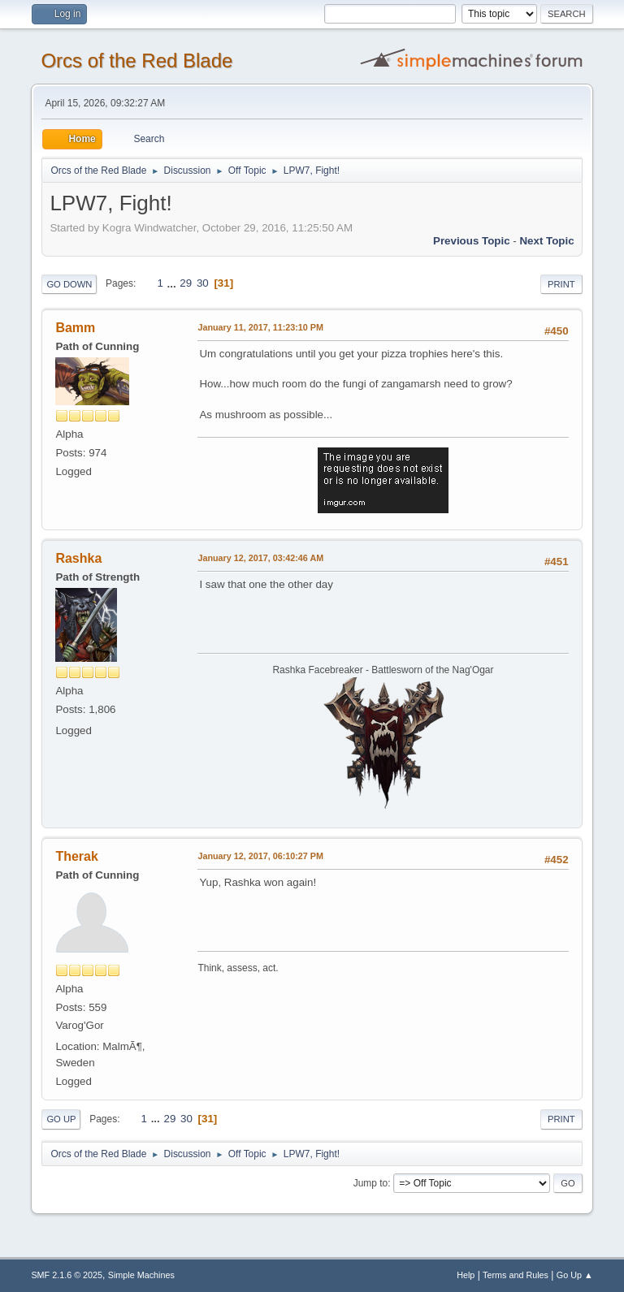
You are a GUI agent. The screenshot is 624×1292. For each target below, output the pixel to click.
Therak (76, 856)
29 (186, 283)
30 (203, 283)
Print (561, 284)
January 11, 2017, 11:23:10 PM (260, 327)
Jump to (370, 1183)
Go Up (61, 1119)
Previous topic (471, 241)
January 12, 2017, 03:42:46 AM (260, 558)
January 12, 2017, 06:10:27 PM (260, 856)
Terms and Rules (515, 1275)
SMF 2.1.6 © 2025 (66, 1275)
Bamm (75, 328)
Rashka (78, 558)
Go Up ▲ (575, 1275)
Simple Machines (141, 1275)
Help (465, 1275)
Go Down (69, 284)
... (173, 283)
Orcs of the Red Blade (136, 60)
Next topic (546, 241)
